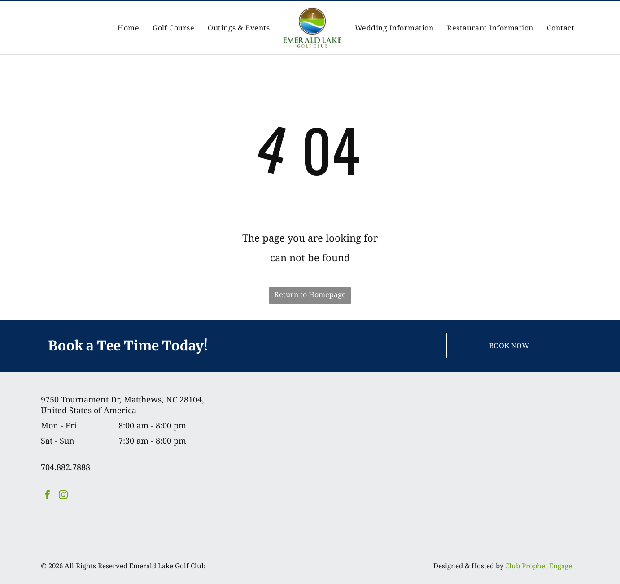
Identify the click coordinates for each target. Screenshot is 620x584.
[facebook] (47, 496)
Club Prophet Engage (538, 565)
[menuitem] (128, 28)
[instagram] (63, 496)
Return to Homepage (310, 294)
